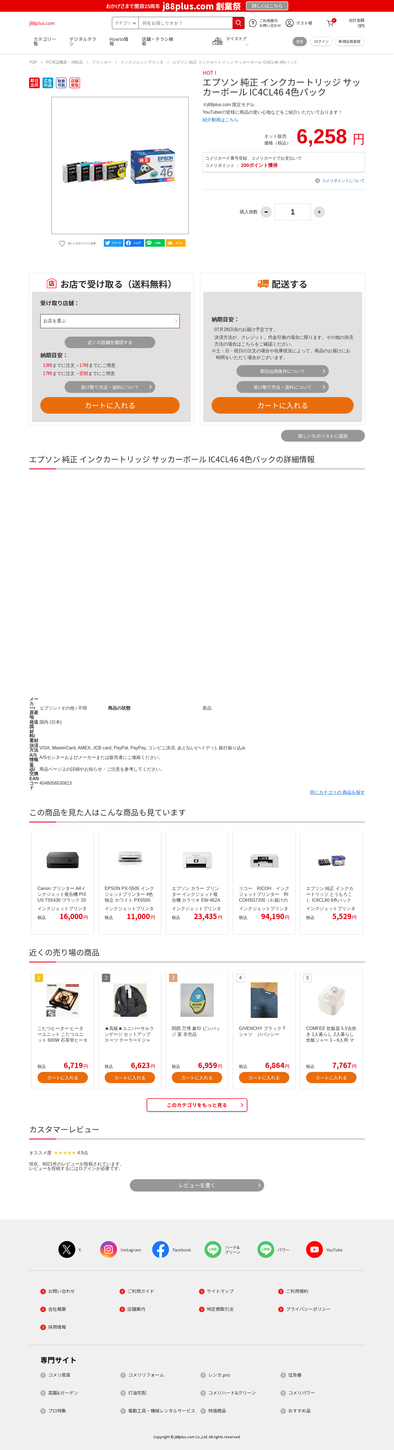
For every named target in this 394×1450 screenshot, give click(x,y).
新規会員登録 (349, 41)
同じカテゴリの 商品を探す (337, 792)
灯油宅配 (137, 1392)
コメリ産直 (59, 1374)
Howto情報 (118, 41)
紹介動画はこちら (220, 119)
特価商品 (217, 1410)
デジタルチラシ (82, 41)
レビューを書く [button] (197, 1185)
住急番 (295, 1374)
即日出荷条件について (282, 371)
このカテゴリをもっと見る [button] (197, 1104)
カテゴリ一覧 (45, 41)
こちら (248, 344)
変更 (299, 41)
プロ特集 (57, 1410)
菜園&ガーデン (63, 1392)
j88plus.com (42, 23)
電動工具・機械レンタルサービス (161, 1410)
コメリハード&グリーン (232, 1392)
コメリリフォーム (146, 1374)
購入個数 (249, 212)
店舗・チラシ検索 (157, 41)
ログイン (321, 41)
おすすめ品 (299, 1410)
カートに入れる (110, 405)
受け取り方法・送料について (110, 387)
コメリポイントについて (343, 180)
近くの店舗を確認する (110, 342)
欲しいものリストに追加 (323, 435)
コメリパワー (301, 1392)
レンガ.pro (219, 1374)
